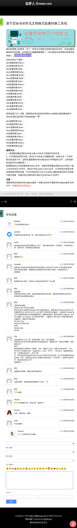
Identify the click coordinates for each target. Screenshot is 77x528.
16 (29, 194)
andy (16, 421)
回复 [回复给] (61, 254)
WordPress (47, 519)
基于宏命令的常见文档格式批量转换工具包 (36, 23)
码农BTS (17, 221)
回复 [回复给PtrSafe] (61, 400)
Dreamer (21, 431)
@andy (20, 434)
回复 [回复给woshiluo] (61, 232)
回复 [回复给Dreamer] (61, 431)
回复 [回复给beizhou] (61, 410)
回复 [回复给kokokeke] (61, 264)
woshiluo (17, 232)
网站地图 (28, 519)
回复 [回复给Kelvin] (61, 242)
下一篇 (73, 201)
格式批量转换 (48, 194)
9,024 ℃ (22, 194)
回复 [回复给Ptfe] (61, 336)
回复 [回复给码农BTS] (61, 221)
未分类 (34, 194)
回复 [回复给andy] (61, 421)
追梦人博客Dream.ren (37, 516)
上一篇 (4, 201)
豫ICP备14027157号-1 (38, 522)
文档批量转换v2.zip (22, 55)
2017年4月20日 (10, 194)
